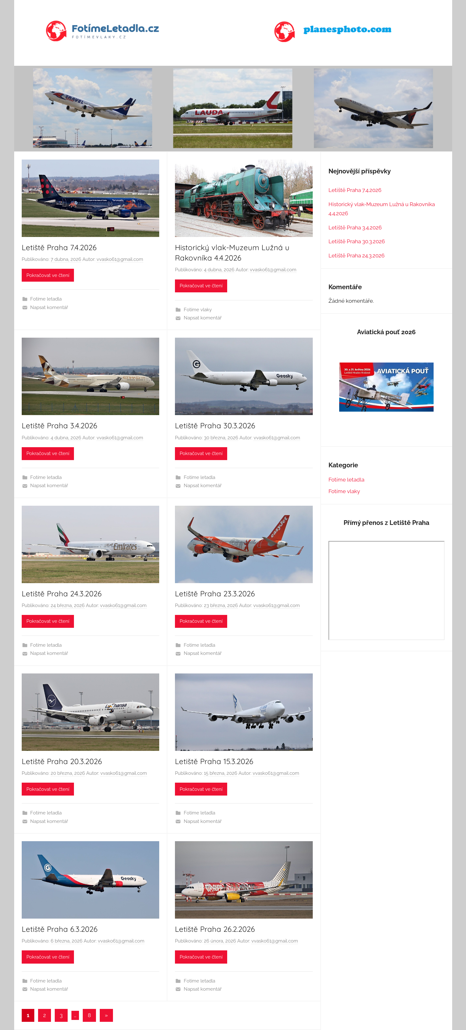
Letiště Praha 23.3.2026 (215, 593)
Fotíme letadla (46, 299)
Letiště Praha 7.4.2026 (59, 247)
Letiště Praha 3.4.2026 (59, 425)
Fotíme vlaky (198, 309)
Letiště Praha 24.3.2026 (62, 593)
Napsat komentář (49, 307)
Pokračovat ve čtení (47, 275)
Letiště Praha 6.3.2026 (60, 929)
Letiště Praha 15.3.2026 (214, 761)
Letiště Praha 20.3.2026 (62, 761)
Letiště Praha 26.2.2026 (215, 929)
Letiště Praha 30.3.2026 (215, 425)
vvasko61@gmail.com (120, 259)
